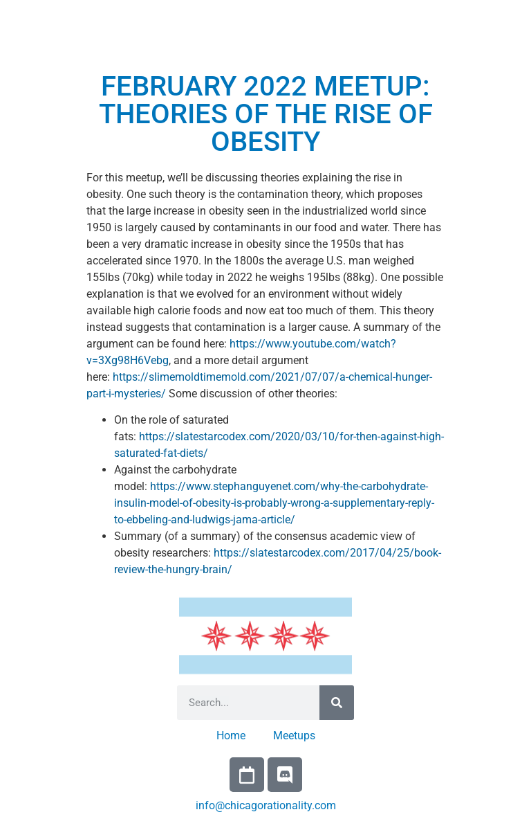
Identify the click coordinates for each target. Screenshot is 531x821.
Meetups (294, 735)
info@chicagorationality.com (266, 805)
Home (230, 735)
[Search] (336, 702)
